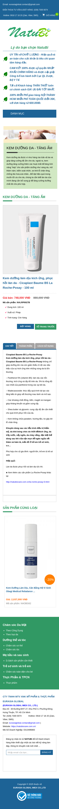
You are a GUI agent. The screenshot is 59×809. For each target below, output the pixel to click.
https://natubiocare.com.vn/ (23, 726)
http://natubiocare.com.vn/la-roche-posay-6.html (27, 482)
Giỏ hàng (48, 14)
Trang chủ (52, 113)
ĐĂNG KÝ (46, 752)
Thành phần (25, 346)
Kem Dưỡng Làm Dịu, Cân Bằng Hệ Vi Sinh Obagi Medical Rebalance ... (30, 590)
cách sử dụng (45, 346)
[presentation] (30, 763)
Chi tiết (9, 346)
